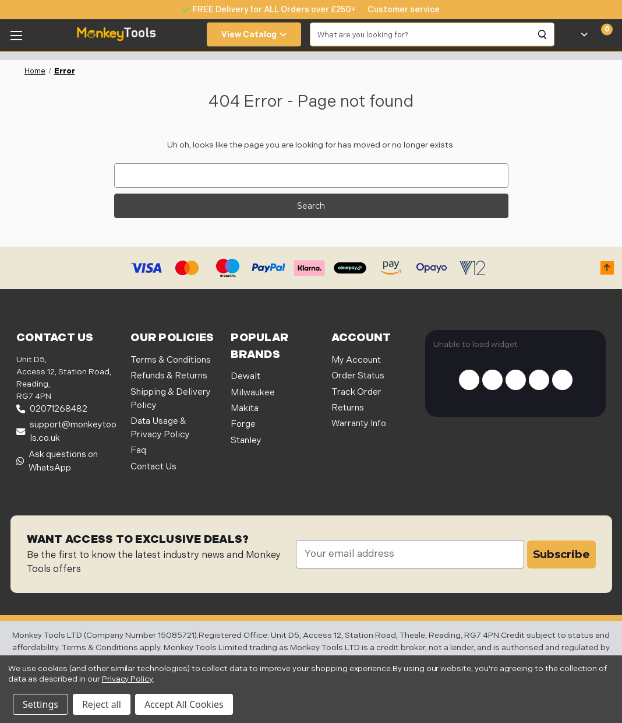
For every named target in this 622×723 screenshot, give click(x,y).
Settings (40, 704)
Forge (243, 424)
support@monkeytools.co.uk (66, 431)
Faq (138, 450)
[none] (398, 9)
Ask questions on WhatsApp (57, 461)
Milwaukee (253, 392)
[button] (607, 268)
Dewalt (245, 376)
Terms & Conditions (170, 360)
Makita (245, 408)
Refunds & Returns (168, 375)
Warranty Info (358, 423)
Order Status (357, 375)
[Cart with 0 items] (600, 34)
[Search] (543, 34)
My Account (356, 360)
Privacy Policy (127, 679)
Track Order (356, 392)
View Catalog (254, 35)
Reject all (101, 704)
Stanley (246, 440)
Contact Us (153, 466)
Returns (347, 407)
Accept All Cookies (184, 704)
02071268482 (51, 409)
